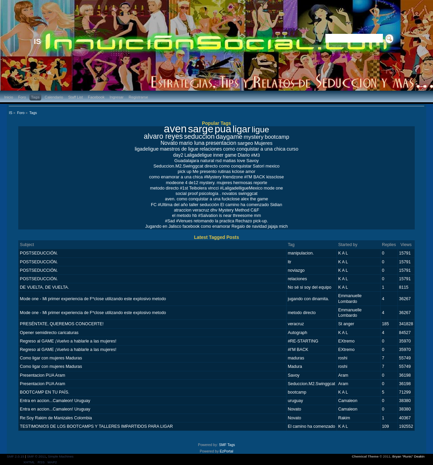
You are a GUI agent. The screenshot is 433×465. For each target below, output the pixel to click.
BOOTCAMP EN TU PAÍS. (44, 392)
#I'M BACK (254, 176)
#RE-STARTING (303, 341)
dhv (214, 210)
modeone (175, 182)
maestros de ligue (179, 149)
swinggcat (247, 193)
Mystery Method (234, 210)
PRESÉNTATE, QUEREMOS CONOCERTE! (62, 324)
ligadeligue (147, 149)
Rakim (344, 418)
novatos (229, 193)
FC (154, 204)
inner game (224, 155)
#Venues (184, 221)
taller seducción (204, 204)
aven (175, 129)
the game (259, 198)
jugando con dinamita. (308, 298)
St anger (346, 324)
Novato (169, 143)
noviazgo (296, 270)
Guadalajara (186, 160)
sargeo (245, 143)
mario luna (191, 143)
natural (207, 160)
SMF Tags (227, 445)
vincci (213, 188)
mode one (273, 188)
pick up (184, 171)
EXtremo (346, 341)
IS (37, 41)
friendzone (233, 176)
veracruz (200, 210)
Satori (258, 166)
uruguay (295, 400)
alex (245, 198)
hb (194, 215)
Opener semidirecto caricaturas (49, 332)
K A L (343, 253)
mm (257, 215)
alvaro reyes (163, 136)
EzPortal (226, 451)
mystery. (207, 182)
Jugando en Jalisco (163, 226)
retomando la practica (213, 221)
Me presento (204, 171)
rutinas (224, 171)
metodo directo (164, 188)
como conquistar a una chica (254, 149)
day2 (178, 155)
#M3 (255, 155)
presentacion (221, 143)
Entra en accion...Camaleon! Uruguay (55, 400)
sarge (200, 128)
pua (222, 128)
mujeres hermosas (234, 182)
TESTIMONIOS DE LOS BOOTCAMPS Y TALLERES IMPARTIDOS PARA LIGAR (96, 426)
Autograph (297, 332)
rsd (218, 160)
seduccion (199, 136)
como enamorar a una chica (176, 176)
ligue (260, 129)
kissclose (275, 176)
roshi (342, 358)
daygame (229, 136)
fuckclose (231, 198)
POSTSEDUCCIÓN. (39, 253)
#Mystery (213, 176)
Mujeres (263, 143)
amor (250, 171)
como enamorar (215, 226)
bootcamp (277, 137)
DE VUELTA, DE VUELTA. (44, 287)
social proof (187, 193)
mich (283, 226)
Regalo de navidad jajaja (254, 226)
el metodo (181, 215)
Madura (295, 366)
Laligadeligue (198, 155)
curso (292, 149)
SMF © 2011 (36, 456)
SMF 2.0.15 (15, 456)
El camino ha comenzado (244, 204)
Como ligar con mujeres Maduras (51, 358)
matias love (234, 160)
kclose (238, 171)
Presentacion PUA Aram (42, 375)
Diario (243, 155)
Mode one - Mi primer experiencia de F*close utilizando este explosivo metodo (93, 298)
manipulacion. (301, 253)
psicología (209, 193)
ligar (241, 129)
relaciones (211, 149)
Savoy (252, 160)
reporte (260, 182)
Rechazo (243, 221)
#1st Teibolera (193, 188)
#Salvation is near (215, 215)
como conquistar (235, 166)
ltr (289, 262)
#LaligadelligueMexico (241, 188)
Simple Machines (60, 456)
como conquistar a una (198, 198)
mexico (273, 166)
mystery (254, 137)
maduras (296, 358)
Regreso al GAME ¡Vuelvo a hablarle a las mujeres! (68, 341)
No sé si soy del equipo (310, 287)
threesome (243, 215)
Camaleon (348, 400)
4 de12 (191, 182)
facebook (191, 226)
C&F (254, 210)
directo (211, 166)
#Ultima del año (173, 204)
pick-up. (260, 221)
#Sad (170, 221)
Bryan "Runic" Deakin (408, 456)
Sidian (276, 204)
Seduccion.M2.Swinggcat (178, 166)
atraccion (182, 210)
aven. (170, 198)
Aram (343, 375)
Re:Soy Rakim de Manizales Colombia (56, 418)
